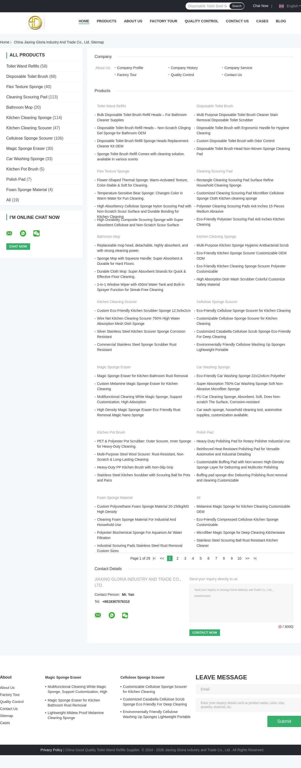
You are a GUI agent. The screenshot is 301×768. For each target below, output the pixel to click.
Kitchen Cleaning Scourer (29, 128)
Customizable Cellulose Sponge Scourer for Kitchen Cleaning (155, 689)
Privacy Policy (51, 750)
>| (255, 558)
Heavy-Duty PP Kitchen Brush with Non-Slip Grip (135, 467)
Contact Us (237, 21)
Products (107, 21)
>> (247, 558)
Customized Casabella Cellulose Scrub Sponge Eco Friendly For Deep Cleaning (155, 701)
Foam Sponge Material (26, 190)
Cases (262, 21)
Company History (184, 68)
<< (162, 558)
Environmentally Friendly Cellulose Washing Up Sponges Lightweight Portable (157, 714)
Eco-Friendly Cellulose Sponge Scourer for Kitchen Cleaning (244, 311)
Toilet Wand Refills (22, 66)
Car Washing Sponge (25, 159)
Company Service (238, 68)
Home (84, 21)
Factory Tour (163, 21)
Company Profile (130, 68)
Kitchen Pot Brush (22, 169)
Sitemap (6, 716)
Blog (281, 21)
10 (240, 558)
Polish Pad (16, 179)
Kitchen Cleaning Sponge (29, 117)
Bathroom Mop (19, 107)
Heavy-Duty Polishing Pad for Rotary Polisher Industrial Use (243, 441)
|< (154, 558)
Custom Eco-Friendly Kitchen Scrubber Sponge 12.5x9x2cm (144, 311)
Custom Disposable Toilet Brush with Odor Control (236, 141)
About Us (133, 21)
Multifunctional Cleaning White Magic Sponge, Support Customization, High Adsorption (77, 690)
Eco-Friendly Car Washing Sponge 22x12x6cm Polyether (241, 376)
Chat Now (260, 6)
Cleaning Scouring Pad (26, 97)
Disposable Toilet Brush (27, 76)
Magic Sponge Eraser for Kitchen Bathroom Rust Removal (142, 376)
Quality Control (201, 21)
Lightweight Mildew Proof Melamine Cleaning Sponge (76, 715)
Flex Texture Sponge (24, 87)
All (8, 200)
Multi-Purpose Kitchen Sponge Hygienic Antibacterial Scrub (243, 245)
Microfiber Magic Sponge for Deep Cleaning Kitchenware (241, 532)
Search (237, 6)
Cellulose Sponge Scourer (29, 138)
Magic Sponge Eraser (25, 148)
